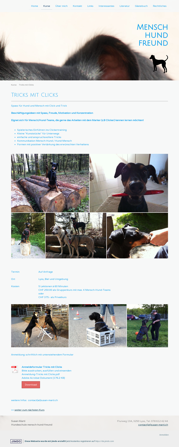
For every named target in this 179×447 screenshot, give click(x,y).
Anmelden (164, 434)
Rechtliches (159, 5)
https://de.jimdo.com (104, 441)
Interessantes (106, 5)
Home (34, 5)
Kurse (46, 5)
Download (31, 384)
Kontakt (77, 5)
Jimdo (16, 441)
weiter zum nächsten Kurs (29, 409)
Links (90, 5)
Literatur (125, 5)
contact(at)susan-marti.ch (153, 424)
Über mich (61, 5)
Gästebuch (141, 5)
